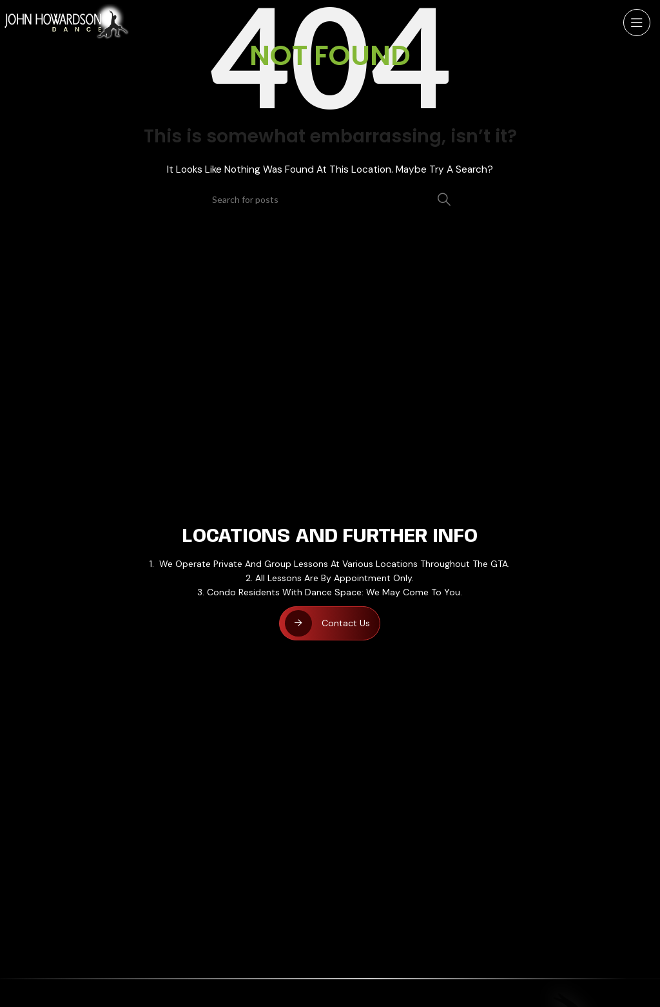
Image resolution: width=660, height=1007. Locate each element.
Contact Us (346, 623)
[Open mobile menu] (637, 22)
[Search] (330, 199)
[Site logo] (67, 21)
